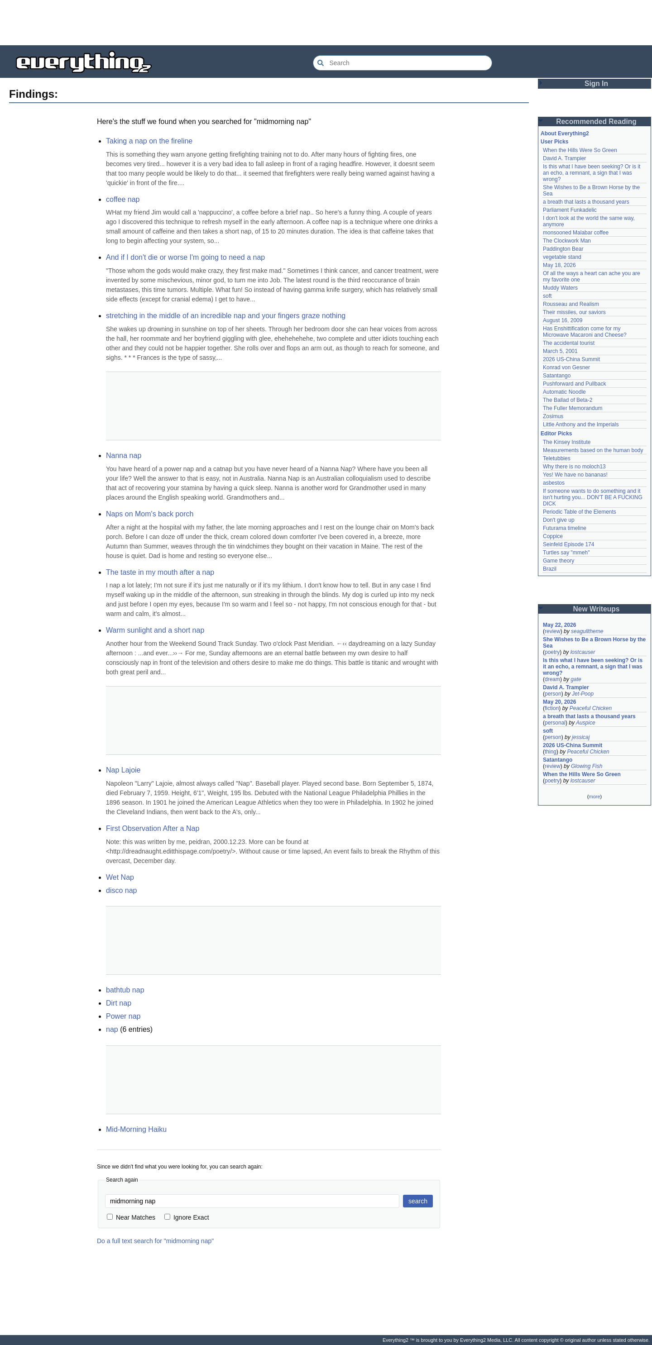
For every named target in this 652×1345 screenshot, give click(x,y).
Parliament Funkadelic (570, 210)
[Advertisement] (326, 22)
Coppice (553, 536)
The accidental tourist (568, 343)
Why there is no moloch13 (574, 466)
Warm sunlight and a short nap (155, 630)
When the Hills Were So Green (580, 150)
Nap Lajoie (123, 770)
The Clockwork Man (567, 241)
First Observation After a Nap (152, 828)
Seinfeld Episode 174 (568, 544)
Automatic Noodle (564, 392)
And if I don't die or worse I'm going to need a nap (185, 257)
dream (552, 679)
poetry (552, 652)
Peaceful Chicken (591, 708)
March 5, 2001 (560, 351)
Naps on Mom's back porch (149, 514)
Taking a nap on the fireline (149, 141)
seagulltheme (587, 631)
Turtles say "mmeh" (566, 552)
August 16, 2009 (562, 320)
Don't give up (559, 520)
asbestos (554, 483)
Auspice (585, 723)
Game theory (558, 561)
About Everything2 (565, 133)
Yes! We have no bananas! (575, 475)
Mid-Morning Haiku (136, 1129)
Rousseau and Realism (571, 304)
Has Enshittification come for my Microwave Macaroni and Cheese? (585, 331)
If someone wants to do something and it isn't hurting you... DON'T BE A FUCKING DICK (592, 497)
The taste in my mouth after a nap (160, 572)
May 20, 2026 (559, 702)
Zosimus (553, 416)
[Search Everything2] (402, 63)
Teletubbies (556, 458)
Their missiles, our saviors (574, 312)
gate (575, 679)
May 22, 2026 (559, 625)
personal (555, 723)
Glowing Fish (586, 766)
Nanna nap (123, 455)
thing (550, 752)
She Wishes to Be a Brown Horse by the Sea (594, 642)
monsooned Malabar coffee (576, 232)
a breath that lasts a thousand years (586, 202)
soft (547, 296)
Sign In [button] (596, 83)
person (553, 694)
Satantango (556, 375)
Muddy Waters (560, 288)
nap (112, 1029)
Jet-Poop (583, 694)
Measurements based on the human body (593, 450)
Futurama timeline (564, 528)
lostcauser (582, 652)
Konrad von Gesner (566, 367)
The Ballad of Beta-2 (567, 400)
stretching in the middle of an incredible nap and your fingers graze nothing (225, 316)
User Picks (554, 141)
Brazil (549, 569)
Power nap (123, 1016)
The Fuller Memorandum (572, 408)
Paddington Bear (563, 249)
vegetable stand (562, 257)
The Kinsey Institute (566, 442)
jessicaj (581, 737)
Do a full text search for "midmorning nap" (155, 1241)
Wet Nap (120, 877)
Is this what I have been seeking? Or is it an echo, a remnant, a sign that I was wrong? (591, 172)
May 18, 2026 (559, 265)
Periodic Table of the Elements (579, 512)
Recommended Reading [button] (596, 121)
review (553, 631)
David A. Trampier (564, 158)
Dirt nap (118, 1003)
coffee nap (122, 199)
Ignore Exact (186, 1217)
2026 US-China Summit (571, 359)
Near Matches (131, 1217)
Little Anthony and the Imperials (580, 424)
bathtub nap (125, 990)
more (594, 796)
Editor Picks (556, 433)
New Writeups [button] (596, 609)
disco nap (121, 890)
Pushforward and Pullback (574, 384)
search (417, 1201)
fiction (552, 708)
